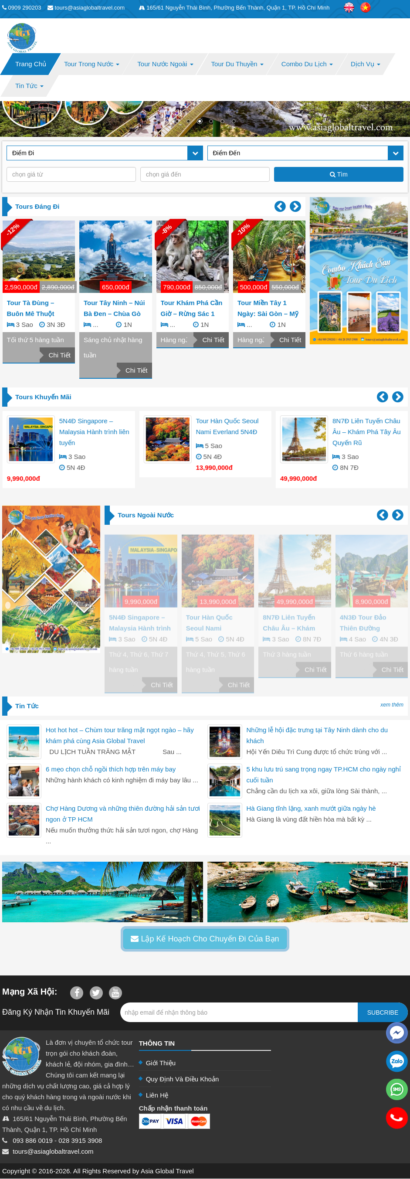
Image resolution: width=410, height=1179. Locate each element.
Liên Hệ (157, 1095)
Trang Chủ (30, 64)
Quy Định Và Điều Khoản (182, 1079)
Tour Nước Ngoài (165, 64)
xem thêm (391, 705)
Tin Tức (29, 85)
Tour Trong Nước (91, 64)
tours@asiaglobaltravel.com (53, 1151)
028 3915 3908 (80, 1140)
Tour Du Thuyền (237, 64)
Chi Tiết (59, 355)
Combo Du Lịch (307, 64)
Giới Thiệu (161, 1063)
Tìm (339, 174)
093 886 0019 (33, 1140)
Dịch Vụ (365, 64)
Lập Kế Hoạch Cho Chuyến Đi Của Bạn (205, 938)
